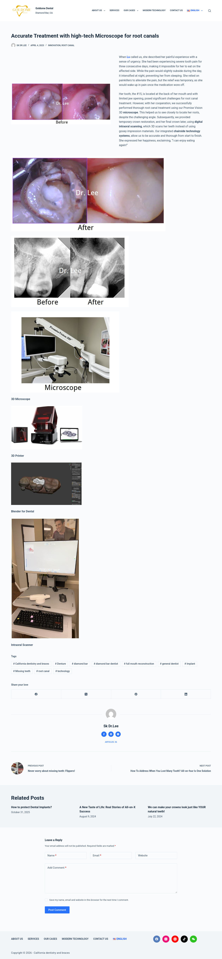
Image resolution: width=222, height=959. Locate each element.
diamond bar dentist (106, 663)
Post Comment (57, 909)
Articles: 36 (111, 742)
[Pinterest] (136, 694)
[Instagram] (165, 939)
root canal (43, 671)
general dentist (169, 663)
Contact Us (176, 10)
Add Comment (56, 868)
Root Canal (68, 45)
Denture (60, 663)
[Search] (209, 10)
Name (51, 855)
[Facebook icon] (104, 734)
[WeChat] (193, 939)
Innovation (54, 45)
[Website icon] (111, 734)
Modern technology (154, 10)
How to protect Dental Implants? (31, 807)
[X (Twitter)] (86, 694)
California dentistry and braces (31, 663)
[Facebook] (36, 694)
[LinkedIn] (186, 694)
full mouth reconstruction (139, 663)
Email (97, 855)
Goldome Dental (44, 8)
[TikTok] (184, 939)
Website (143, 855)
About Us (99, 10)
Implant (190, 663)
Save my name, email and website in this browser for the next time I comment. (89, 900)
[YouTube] (175, 939)
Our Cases (132, 10)
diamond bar (80, 663)
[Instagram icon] (118, 734)
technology (62, 671)
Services (114, 10)
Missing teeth (21, 671)
